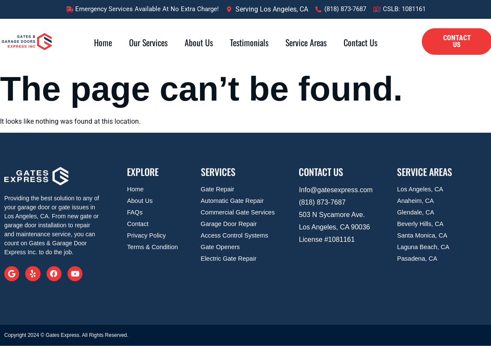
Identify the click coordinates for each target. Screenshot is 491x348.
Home (103, 42)
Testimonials (249, 42)
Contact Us (360, 42)
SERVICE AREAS (424, 171)
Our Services (148, 42)
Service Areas (305, 42)
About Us (199, 42)
